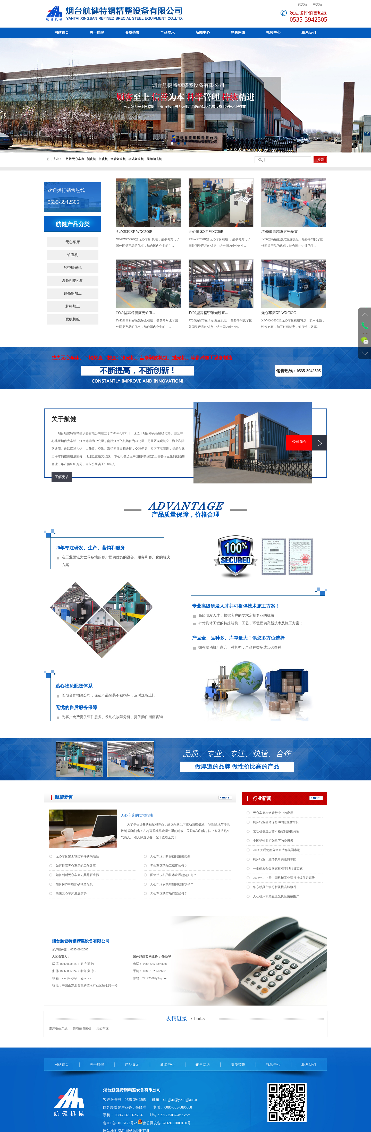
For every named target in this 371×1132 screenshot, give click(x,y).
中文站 (317, 4)
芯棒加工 (72, 306)
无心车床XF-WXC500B (134, 232)
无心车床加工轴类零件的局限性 (77, 856)
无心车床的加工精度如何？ (168, 865)
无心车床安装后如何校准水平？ (171, 884)
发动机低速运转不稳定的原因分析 (276, 831)
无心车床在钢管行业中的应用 (273, 813)
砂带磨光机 (73, 268)
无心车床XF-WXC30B (206, 232)
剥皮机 (91, 159)
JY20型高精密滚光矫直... (208, 313)
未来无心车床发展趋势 (71, 893)
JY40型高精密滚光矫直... (135, 313)
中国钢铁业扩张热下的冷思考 (273, 840)
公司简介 (299, 442)
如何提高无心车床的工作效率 (76, 865)
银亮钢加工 (73, 293)
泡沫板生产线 (58, 1028)
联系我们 (308, 1065)
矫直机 (72, 255)
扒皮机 (103, 159)
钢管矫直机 (118, 159)
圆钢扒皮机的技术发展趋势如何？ (173, 875)
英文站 (302, 4)
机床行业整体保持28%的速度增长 (276, 822)
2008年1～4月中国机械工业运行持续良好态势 (284, 878)
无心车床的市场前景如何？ (168, 893)
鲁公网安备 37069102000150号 (164, 1123)
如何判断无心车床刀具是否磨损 (77, 875)
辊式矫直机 (136, 159)
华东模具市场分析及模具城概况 (274, 887)
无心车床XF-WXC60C (278, 313)
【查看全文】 (168, 837)
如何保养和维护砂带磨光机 (74, 884)
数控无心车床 (75, 159)
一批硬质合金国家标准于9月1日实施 (277, 868)
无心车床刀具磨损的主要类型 (170, 856)
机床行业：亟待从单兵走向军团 (274, 859)
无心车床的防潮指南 (137, 815)
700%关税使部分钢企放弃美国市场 (276, 850)
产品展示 (132, 1065)
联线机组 (72, 319)
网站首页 (61, 1065)
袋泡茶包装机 (82, 1028)
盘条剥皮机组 (72, 281)
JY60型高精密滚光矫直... (280, 232)
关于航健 (97, 1065)
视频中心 (273, 1065)
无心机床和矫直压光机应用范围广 (276, 896)
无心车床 (72, 242)
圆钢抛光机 (154, 159)
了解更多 (62, 477)
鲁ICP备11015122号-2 (120, 1123)
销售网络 (203, 1065)
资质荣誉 (238, 1065)
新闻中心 (167, 1065)
